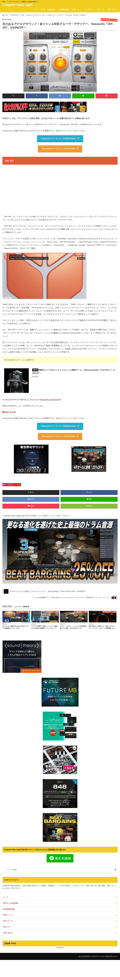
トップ (35, 9)
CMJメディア (88, 9)
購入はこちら (8, 412)
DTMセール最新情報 (48, 9)
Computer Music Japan (17, 5)
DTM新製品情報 (63, 9)
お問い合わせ (111, 9)
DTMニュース (76, 9)
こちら (6, 882)
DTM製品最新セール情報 (12, 484)
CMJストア (100, 9)
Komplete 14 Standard (50, 400)
